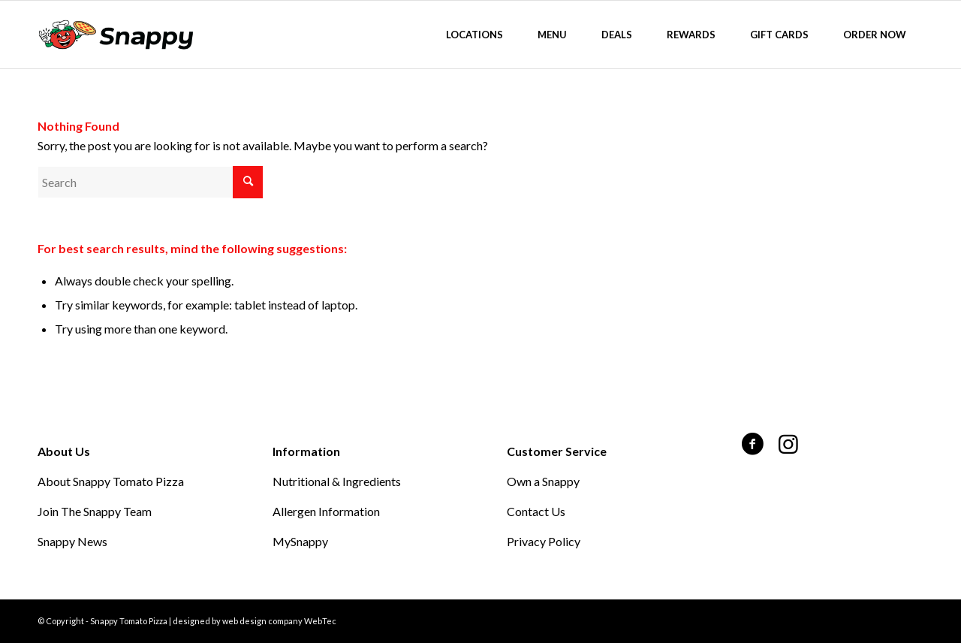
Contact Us (536, 511)
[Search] (150, 182)
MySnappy (300, 541)
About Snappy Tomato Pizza (111, 481)
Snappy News (72, 541)
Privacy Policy (543, 541)
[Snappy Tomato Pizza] (116, 34)
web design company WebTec (279, 621)
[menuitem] (474, 34)
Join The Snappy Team (95, 511)
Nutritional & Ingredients (337, 481)
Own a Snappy (543, 481)
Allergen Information (326, 511)
